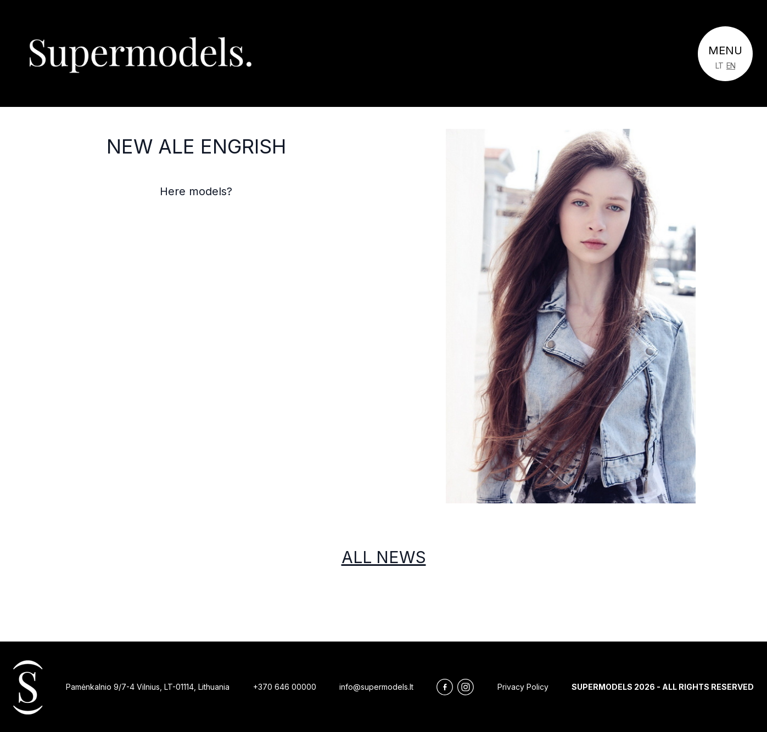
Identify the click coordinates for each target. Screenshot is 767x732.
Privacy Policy (522, 686)
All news (383, 557)
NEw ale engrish (196, 146)
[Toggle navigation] (725, 53)
